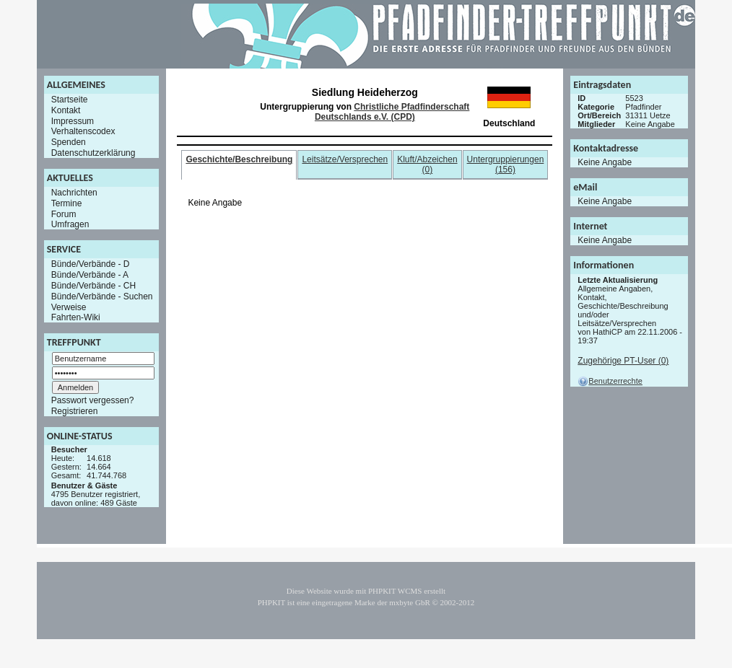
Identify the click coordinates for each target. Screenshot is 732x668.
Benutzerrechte (610, 381)
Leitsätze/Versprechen (345, 159)
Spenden (68, 142)
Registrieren (74, 411)
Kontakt (66, 110)
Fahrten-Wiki (75, 317)
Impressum (72, 120)
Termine (66, 203)
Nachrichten (74, 193)
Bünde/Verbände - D (90, 264)
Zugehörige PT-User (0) (623, 361)
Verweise (69, 307)
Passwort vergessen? (92, 400)
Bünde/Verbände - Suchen (102, 296)
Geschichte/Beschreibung (239, 159)
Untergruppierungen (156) (505, 164)
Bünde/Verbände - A (89, 275)
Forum (64, 213)
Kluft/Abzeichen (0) (427, 164)
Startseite (69, 100)
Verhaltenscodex (83, 131)
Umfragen (70, 224)
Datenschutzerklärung (93, 153)
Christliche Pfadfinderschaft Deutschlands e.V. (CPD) (392, 112)
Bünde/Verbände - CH (93, 286)
